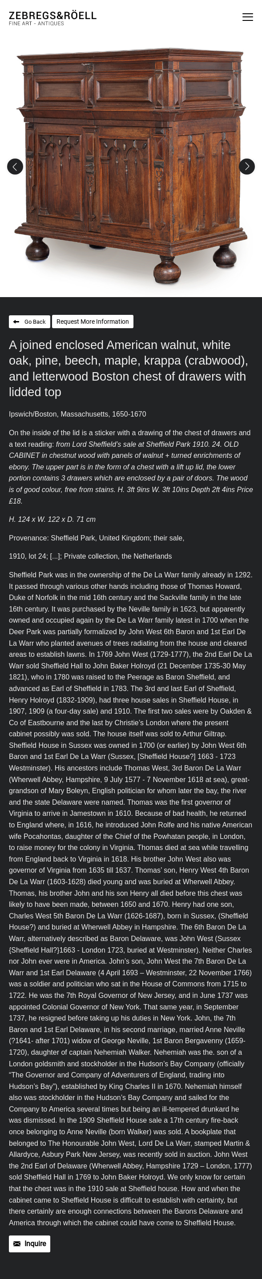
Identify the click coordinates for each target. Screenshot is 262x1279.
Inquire (35, 1243)
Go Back (35, 321)
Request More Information (92, 321)
